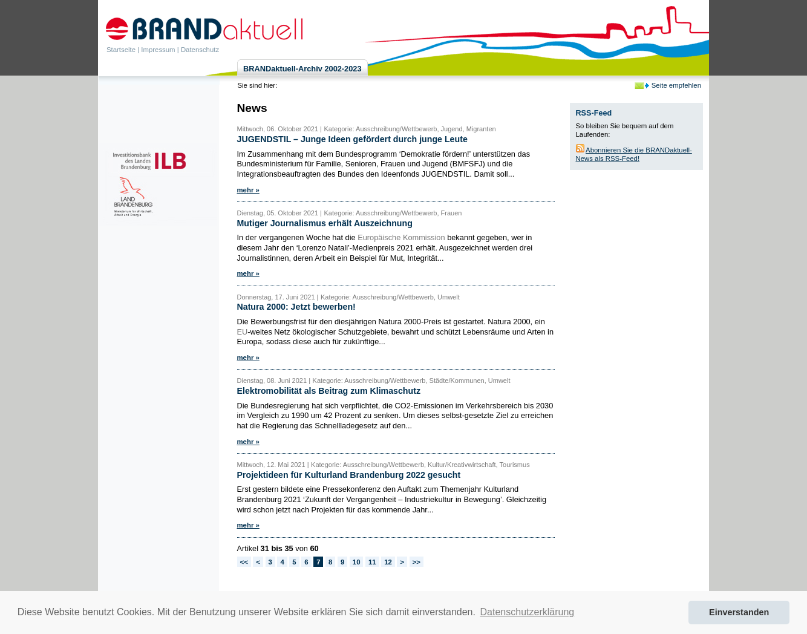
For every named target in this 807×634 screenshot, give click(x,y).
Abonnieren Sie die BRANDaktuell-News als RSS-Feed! (634, 154)
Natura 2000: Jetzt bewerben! (296, 307)
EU (242, 331)
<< (244, 562)
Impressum (158, 49)
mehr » (248, 190)
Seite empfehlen (676, 85)
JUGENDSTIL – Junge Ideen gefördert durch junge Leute (352, 139)
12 (388, 562)
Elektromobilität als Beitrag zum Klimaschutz (329, 391)
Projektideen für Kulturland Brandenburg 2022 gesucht (349, 475)
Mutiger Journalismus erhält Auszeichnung (325, 223)
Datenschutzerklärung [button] (527, 612)
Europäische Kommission (401, 237)
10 (357, 562)
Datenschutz (200, 49)
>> (416, 562)
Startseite (121, 49)
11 (372, 562)
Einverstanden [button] (739, 612)
